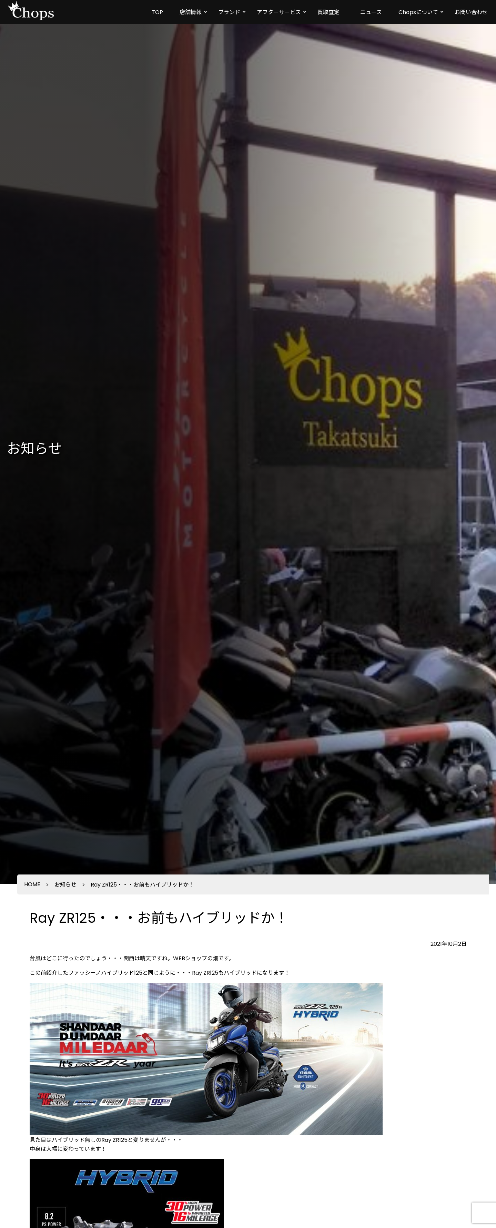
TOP (157, 12)
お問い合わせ (471, 12)
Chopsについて (418, 12)
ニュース (371, 12)
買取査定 (328, 12)
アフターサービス (279, 12)
